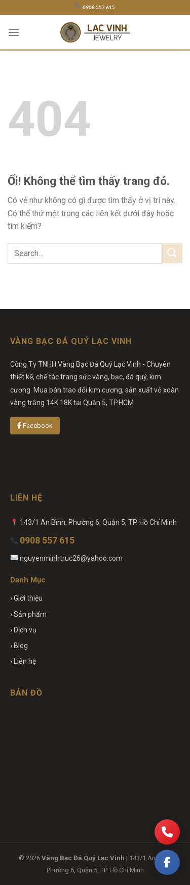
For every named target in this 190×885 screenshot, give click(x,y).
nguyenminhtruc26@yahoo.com (71, 558)
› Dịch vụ (23, 630)
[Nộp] (172, 253)
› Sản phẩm (28, 614)
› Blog (19, 646)
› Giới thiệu (26, 598)
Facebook (35, 425)
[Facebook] (167, 862)
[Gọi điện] (167, 832)
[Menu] (14, 32)
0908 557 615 (99, 7)
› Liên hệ (23, 661)
